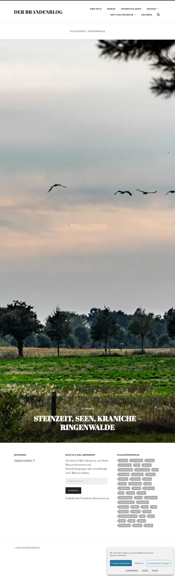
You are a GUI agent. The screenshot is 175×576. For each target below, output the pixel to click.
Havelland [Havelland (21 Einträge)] (124, 488)
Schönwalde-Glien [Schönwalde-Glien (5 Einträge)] (128, 516)
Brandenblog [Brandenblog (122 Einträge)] (126, 469)
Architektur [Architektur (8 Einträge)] (137, 460)
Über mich (96, 9)
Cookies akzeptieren (120, 563)
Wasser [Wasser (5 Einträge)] (137, 525)
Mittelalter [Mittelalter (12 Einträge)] (143, 502)
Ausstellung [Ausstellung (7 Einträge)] (125, 465)
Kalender (146, 14)
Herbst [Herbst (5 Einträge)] (137, 488)
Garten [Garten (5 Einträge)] (147, 479)
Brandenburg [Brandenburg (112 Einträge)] (142, 469)
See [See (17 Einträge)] (142, 516)
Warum (111, 9)
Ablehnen (139, 563)
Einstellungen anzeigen (158, 563)
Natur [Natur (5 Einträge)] (135, 507)
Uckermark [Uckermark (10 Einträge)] (125, 525)
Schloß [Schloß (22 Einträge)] (147, 511)
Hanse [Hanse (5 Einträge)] (123, 483)
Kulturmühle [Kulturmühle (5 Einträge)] (125, 497)
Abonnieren (73, 490)
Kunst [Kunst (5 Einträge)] (139, 497)
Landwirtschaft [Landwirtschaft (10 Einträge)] (126, 502)
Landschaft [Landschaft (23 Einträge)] (151, 497)
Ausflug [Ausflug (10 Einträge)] (150, 460)
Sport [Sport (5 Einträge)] (122, 520)
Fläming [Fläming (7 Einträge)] (150, 474)
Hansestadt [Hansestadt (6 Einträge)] (135, 483)
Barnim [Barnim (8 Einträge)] (147, 465)
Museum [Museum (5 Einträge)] (124, 507)
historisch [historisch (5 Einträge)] (149, 488)
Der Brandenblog (38, 12)
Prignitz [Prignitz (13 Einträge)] (135, 511)
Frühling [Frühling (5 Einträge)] (136, 479)
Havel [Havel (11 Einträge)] (148, 483)
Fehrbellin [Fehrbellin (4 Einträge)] (137, 474)
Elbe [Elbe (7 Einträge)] (156, 469)
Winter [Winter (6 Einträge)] (149, 525)
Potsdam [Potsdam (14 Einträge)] (124, 511)
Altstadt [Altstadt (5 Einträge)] (123, 460)
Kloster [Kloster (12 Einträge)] (142, 493)
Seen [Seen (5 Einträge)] (151, 516)
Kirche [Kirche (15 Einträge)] (131, 493)
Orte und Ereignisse (121, 14)
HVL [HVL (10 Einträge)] (121, 493)
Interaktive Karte (131, 9)
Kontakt (145, 570)
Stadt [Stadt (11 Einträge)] (131, 520)
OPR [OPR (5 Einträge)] (154, 507)
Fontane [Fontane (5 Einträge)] (123, 479)
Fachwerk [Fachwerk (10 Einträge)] (124, 474)
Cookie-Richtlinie (132, 570)
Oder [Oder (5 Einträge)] (145, 507)
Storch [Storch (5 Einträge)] (142, 520)
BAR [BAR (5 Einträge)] (137, 465)
